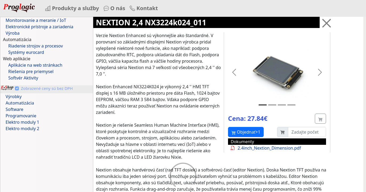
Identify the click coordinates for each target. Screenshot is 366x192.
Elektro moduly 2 (22, 128)
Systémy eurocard (26, 52)
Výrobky (14, 96)
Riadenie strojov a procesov (35, 46)
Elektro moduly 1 (22, 122)
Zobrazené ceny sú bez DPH (47, 88)
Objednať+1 (245, 132)
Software (14, 109)
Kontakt (144, 8)
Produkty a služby (72, 8)
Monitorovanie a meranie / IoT (36, 20)
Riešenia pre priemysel (31, 71)
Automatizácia (20, 103)
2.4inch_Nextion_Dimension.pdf (264, 148)
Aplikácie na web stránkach (35, 65)
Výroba (13, 33)
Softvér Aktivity (23, 78)
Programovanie (21, 116)
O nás (114, 8)
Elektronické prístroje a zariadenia (39, 27)
